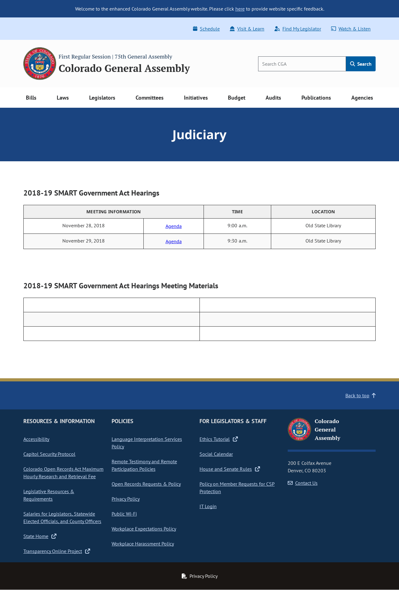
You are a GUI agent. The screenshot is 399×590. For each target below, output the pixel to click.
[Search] (302, 63)
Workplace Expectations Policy (144, 529)
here (240, 9)
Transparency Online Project (56, 551)
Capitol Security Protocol (49, 454)
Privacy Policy (126, 499)
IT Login (208, 506)
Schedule (206, 29)
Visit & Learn (247, 29)
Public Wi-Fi (124, 514)
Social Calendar (216, 454)
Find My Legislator (297, 29)
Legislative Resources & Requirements (48, 495)
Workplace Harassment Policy (143, 543)
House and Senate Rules (230, 469)
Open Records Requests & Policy (146, 484)
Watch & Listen (351, 29)
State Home (39, 536)
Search (361, 64)
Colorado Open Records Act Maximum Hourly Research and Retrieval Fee (63, 472)
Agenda (174, 226)
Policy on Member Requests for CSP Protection (237, 487)
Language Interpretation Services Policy (147, 443)
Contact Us (303, 483)
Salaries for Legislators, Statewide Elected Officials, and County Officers (62, 517)
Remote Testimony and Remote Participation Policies (144, 465)
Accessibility (36, 439)
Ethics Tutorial (219, 439)
